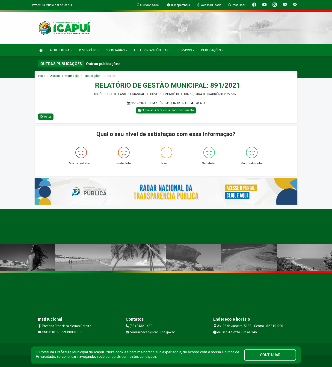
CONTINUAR (270, 355)
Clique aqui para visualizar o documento (166, 110)
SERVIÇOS (186, 50)
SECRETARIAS (116, 50)
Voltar (45, 116)
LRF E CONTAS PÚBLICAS (152, 50)
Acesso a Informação (65, 76)
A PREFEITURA (61, 50)
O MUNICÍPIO (89, 50)
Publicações (92, 76)
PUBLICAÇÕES (212, 50)
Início (41, 76)
